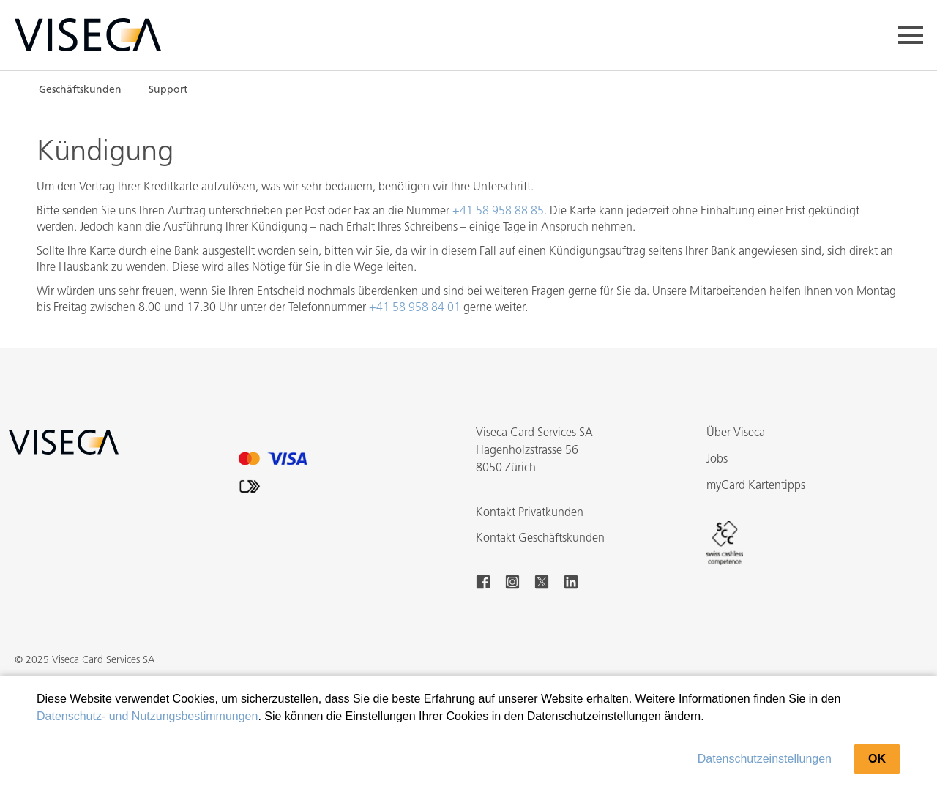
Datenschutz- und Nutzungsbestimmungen (147, 716)
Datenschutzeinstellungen (765, 758)
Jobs (717, 459)
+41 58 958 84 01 (414, 308)
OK (877, 758)
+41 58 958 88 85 (498, 211)
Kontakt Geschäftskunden (540, 539)
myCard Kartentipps (755, 486)
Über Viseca (735, 433)
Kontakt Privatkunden (529, 513)
